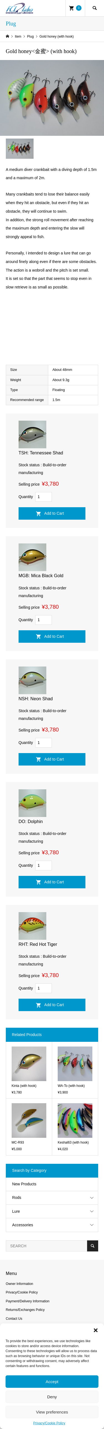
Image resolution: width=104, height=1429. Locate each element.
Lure (16, 1211)
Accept (52, 1381)
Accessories (22, 1225)
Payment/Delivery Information (27, 1301)
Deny (52, 1396)
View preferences (52, 1412)
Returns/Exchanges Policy (25, 1310)
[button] (95, 1330)
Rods (16, 1197)
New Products (24, 1184)
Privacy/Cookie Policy (49, 1423)
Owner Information (19, 1284)
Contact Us (14, 1319)
